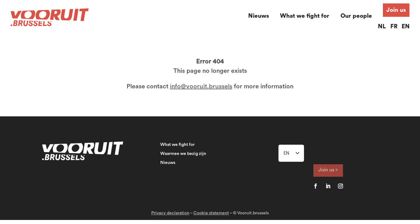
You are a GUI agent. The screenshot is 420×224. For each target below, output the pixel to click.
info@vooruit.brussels (201, 86)
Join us (396, 10)
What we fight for (304, 16)
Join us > (328, 169)
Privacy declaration (170, 213)
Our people (356, 16)
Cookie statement (211, 213)
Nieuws (258, 16)
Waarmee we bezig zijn (183, 154)
